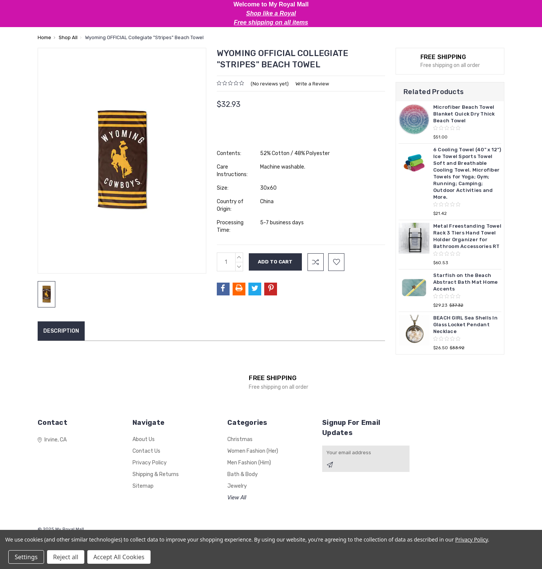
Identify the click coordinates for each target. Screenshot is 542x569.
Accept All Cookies (119, 557)
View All (236, 497)
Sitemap (143, 486)
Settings (26, 557)
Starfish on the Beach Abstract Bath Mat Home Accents (465, 282)
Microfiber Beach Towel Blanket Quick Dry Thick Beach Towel (464, 113)
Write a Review (312, 84)
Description (61, 331)
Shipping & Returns (155, 474)
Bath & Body (242, 474)
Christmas (240, 439)
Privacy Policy (149, 462)
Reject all (65, 557)
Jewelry (237, 486)
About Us (143, 439)
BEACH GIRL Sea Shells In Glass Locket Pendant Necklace (465, 324)
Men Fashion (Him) (249, 462)
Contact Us (146, 451)
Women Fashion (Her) (252, 451)
